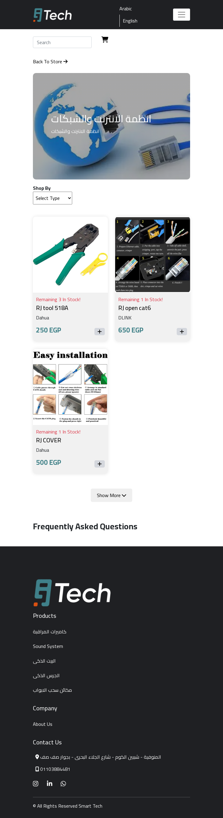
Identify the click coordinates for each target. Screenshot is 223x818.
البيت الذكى (44, 660)
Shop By (42, 188)
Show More (111, 495)
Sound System (48, 646)
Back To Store (50, 61)
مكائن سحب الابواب (52, 689)
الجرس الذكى (46, 675)
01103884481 (55, 769)
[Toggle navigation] (181, 15)
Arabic (125, 8)
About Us (42, 724)
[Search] (62, 42)
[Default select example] (52, 198)
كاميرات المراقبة (49, 631)
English (130, 20)
